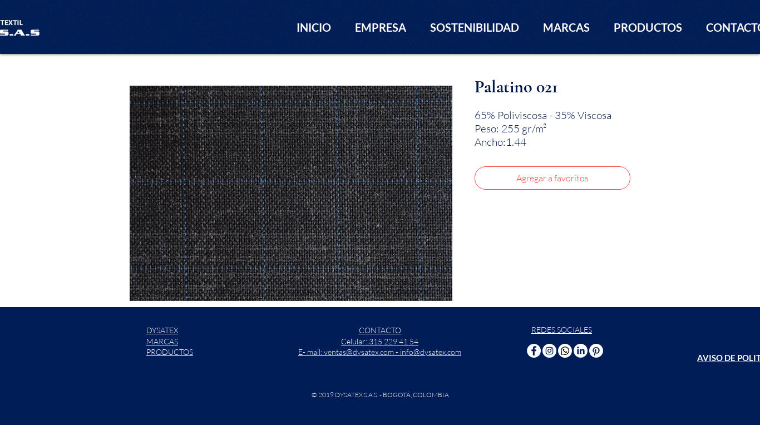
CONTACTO (380, 330)
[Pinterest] (596, 351)
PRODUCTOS (169, 352)
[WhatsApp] (565, 351)
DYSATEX (162, 330)
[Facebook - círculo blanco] (534, 351)
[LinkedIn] (581, 351)
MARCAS (162, 341)
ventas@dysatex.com (359, 352)
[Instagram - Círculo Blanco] (549, 351)
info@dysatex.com (430, 352)
